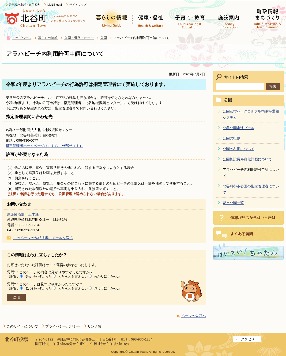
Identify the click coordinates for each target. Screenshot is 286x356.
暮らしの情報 (48, 38)
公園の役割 (231, 138)
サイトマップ (77, 4)
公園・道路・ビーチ (79, 38)
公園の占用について (238, 149)
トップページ (21, 38)
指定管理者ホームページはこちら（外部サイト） (44, 146)
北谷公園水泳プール (238, 128)
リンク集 (94, 326)
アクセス (248, 339)
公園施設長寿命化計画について (247, 159)
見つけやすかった (39, 288)
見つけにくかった (107, 288)
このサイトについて (22, 326)
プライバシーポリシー (62, 326)
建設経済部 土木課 (23, 214)
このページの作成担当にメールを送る (43, 238)
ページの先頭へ (193, 316)
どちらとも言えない (73, 276)
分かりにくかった (107, 276)
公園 (103, 38)
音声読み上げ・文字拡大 (24, 4)
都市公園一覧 (233, 203)
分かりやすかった (39, 276)
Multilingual (54, 4)
